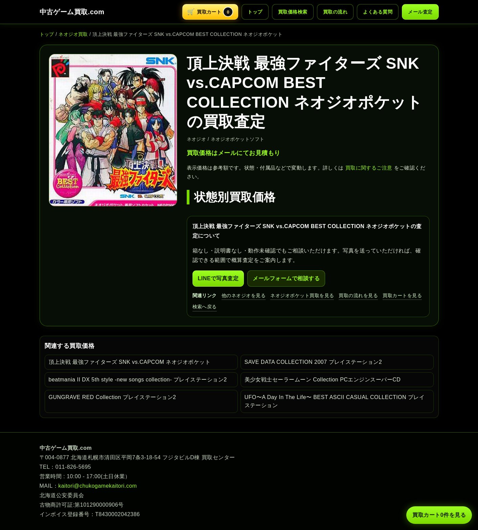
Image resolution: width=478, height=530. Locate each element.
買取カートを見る (402, 295)
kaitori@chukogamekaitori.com (97, 486)
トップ (255, 12)
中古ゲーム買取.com (72, 12)
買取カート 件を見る (439, 515)
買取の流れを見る (358, 295)
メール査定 (420, 12)
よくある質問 (377, 12)
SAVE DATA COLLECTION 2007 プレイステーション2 (313, 362)
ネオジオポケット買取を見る (302, 295)
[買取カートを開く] (210, 12)
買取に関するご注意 (368, 168)
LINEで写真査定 (218, 278)
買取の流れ (335, 12)
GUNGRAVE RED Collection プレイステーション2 (112, 397)
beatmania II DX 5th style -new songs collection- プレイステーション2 (138, 379)
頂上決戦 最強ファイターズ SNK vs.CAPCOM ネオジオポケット (130, 362)
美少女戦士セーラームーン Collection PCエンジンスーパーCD (323, 379)
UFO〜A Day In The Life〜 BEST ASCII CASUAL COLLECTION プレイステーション (335, 401)
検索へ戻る (204, 306)
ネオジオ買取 (73, 34)
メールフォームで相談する (286, 278)
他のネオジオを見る (244, 295)
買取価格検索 (293, 12)
